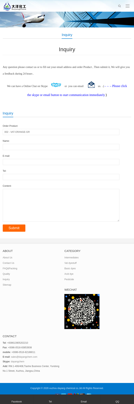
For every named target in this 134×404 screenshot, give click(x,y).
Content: (7, 186)
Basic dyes (70, 268)
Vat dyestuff (70, 263)
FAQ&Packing (10, 268)
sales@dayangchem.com (24, 357)
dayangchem (17, 361)
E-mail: (6, 156)
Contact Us (8, 263)
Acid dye (68, 274)
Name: (6, 141)
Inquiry (6, 279)
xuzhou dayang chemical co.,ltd (65, 388)
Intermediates (71, 257)
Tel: (4, 171)
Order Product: (10, 126)
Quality (6, 274)
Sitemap (7, 284)
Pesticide (69, 279)
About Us (7, 257)
